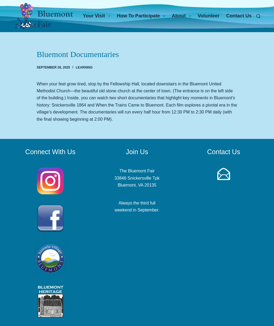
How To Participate (142, 16)
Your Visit (97, 16)
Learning (84, 67)
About (182, 16)
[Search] (258, 16)
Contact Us (239, 15)
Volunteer (209, 15)
